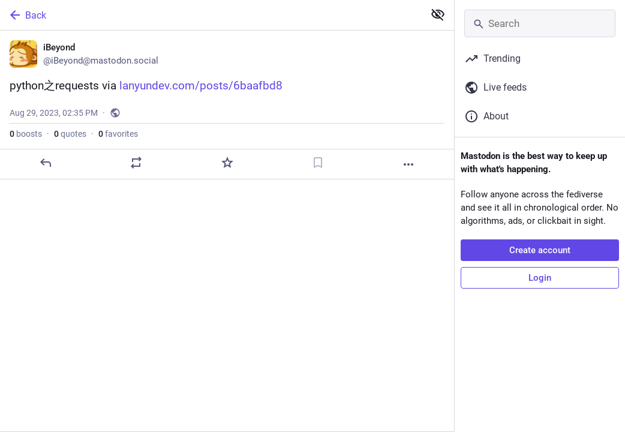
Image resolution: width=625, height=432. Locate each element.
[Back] (211, 15)
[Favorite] (227, 162)
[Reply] (45, 162)
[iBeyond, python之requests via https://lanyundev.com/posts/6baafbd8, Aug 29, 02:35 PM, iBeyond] (227, 105)
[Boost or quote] (136, 162)
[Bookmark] (318, 162)
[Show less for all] (438, 14)
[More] (408, 164)
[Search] (539, 23)
